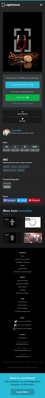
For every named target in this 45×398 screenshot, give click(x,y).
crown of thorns (10, 170)
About (22, 256)
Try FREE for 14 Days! (22, 262)
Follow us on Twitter (24, 321)
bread (6, 167)
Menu (41, 5)
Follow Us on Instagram (24, 328)
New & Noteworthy (22, 293)
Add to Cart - (23, 97)
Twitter (22, 200)
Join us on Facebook (24, 325)
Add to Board (22, 113)
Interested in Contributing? (22, 272)
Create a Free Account (22, 259)
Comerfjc (16, 130)
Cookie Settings (22, 308)
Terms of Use (22, 302)
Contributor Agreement (22, 311)
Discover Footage (22, 284)
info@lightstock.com (22, 344)
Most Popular (22, 287)
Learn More (22, 392)
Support (22, 265)
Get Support (23, 338)
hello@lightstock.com (22, 356)
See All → (6, 214)
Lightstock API (22, 268)
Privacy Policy (22, 305)
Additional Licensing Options (22, 103)
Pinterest (34, 200)
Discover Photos (22, 280)
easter (21, 170)
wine (14, 167)
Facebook (9, 200)
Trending (22, 290)
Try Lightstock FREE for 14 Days (22, 85)
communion (23, 167)
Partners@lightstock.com (22, 350)
